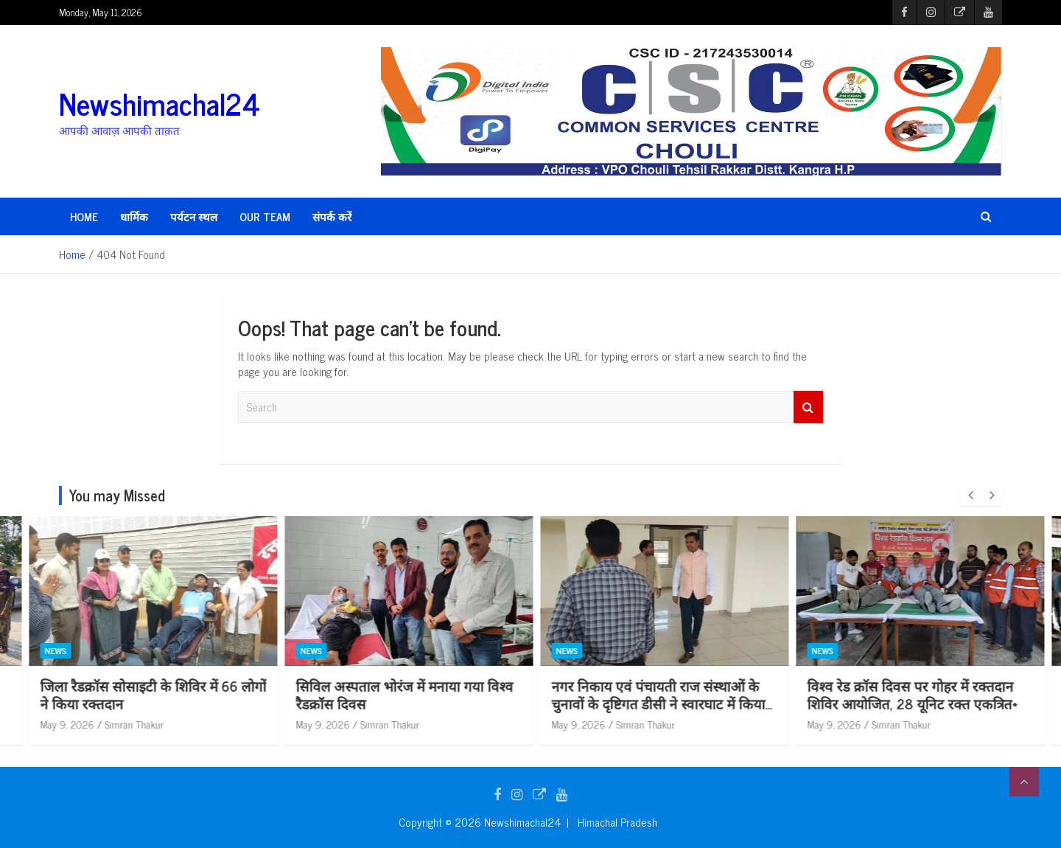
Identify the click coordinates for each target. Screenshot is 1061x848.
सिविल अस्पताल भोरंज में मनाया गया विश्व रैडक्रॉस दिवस (654, 694)
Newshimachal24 (159, 103)
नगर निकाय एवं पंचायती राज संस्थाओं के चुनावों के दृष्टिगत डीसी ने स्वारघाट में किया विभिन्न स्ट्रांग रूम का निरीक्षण (908, 703)
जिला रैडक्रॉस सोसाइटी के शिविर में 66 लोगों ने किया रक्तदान (403, 694)
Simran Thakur (128, 723)
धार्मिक (134, 216)
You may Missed (117, 495)
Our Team (264, 216)
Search (808, 407)
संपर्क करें (331, 216)
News (49, 650)
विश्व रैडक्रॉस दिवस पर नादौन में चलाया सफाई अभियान (134, 694)
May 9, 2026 (61, 723)
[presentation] (970, 495)
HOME (84, 216)
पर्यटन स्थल (193, 216)
